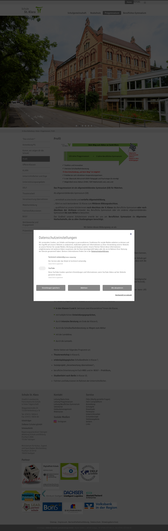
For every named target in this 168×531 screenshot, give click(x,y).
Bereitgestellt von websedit (123, 295)
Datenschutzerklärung (100, 251)
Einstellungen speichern (51, 288)
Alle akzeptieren (117, 288)
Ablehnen (84, 288)
